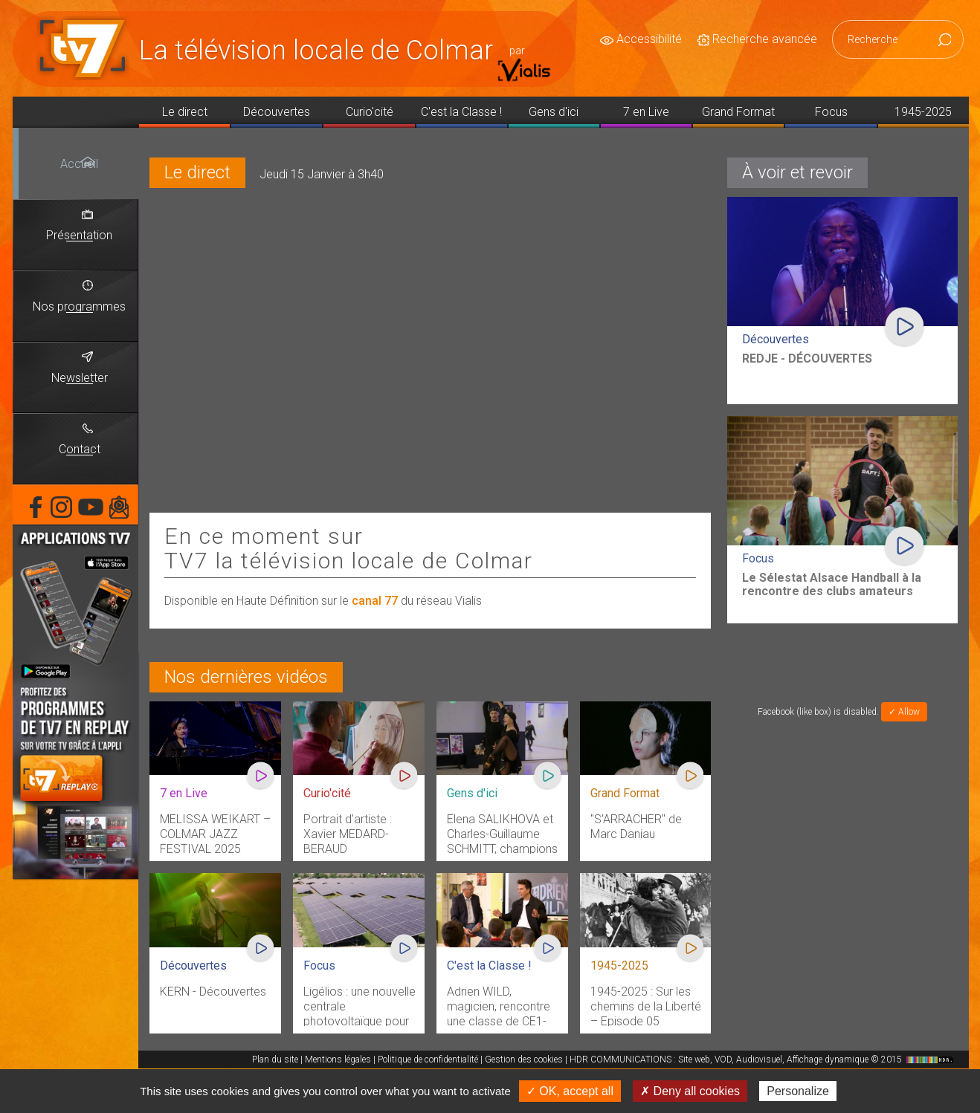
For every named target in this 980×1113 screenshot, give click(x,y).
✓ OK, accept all (569, 1091)
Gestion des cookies (524, 1059)
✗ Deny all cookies (690, 1091)
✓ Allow (904, 712)
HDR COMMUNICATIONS (763, 1059)
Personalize (798, 1091)
